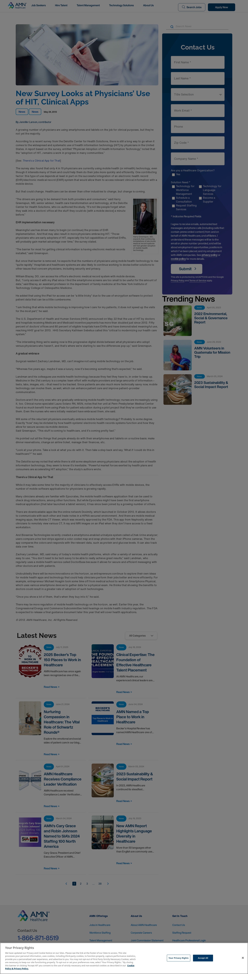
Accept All (203, 957)
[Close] (242, 957)
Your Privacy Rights (178, 957)
